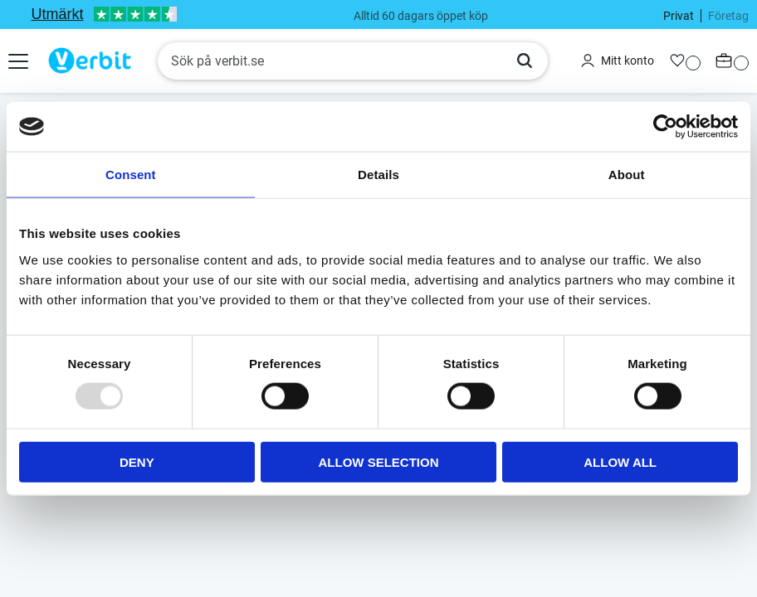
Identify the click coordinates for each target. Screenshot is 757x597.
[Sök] (524, 61)
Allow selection (378, 461)
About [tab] (626, 174)
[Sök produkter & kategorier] (329, 61)
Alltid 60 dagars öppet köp (421, 15)
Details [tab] (378, 174)
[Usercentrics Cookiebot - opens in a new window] (665, 126)
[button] (20, 61)
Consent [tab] (130, 174)
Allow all (620, 461)
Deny (137, 461)
